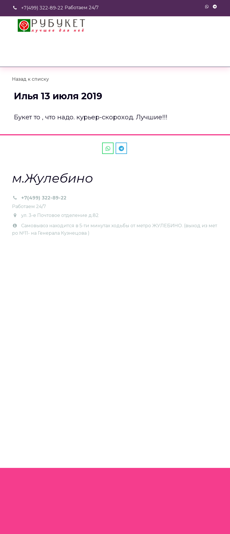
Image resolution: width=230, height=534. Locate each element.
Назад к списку (30, 79)
